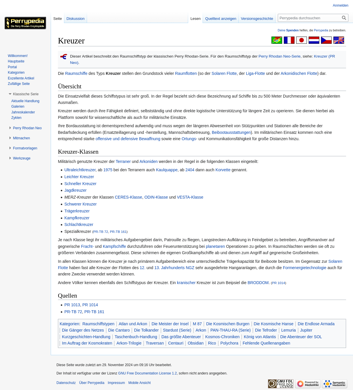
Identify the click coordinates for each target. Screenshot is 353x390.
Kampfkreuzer (76, 218)
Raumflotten (186, 73)
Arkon (201, 330)
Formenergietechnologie (304, 267)
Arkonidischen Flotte (299, 73)
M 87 (197, 323)
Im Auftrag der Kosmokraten (87, 343)
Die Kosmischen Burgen (227, 323)
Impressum (116, 383)
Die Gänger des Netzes (83, 330)
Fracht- (87, 246)
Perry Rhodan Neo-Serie (279, 56)
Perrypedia (321, 30)
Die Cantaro (119, 330)
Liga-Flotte (255, 73)
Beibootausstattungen (231, 132)
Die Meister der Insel (170, 323)
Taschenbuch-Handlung (136, 336)
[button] (26, 94)
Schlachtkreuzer (78, 224)
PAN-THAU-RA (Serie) (230, 330)
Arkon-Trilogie (128, 343)
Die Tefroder (266, 330)
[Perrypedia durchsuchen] (313, 18)
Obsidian (195, 343)
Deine (288, 30)
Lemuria (288, 330)
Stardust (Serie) (177, 330)
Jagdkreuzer (75, 190)
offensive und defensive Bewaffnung (128, 138)
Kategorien (69, 323)
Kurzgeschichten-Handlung (86, 336)
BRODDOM (258, 282)
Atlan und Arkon (133, 323)
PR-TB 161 (118, 231)
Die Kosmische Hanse (274, 323)
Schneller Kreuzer (80, 183)
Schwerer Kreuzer (80, 204)
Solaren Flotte (224, 73)
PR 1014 (278, 283)
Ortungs (189, 138)
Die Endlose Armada (316, 323)
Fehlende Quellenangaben (266, 343)
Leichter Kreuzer (79, 176)
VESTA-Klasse (190, 197)
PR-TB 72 (100, 231)
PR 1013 (72, 305)
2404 (189, 170)
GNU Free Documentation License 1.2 (147, 373)
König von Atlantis (260, 336)
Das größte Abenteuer (181, 336)
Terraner (123, 161)
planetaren (215, 246)
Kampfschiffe (114, 246)
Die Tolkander (146, 330)
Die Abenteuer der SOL (301, 336)
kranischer (186, 282)
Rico (212, 343)
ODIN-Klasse (156, 197)
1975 (107, 170)
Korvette (223, 170)
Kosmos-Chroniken (222, 336)
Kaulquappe (167, 170)
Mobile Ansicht (139, 383)
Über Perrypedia (91, 383)
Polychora (229, 343)
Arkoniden (148, 161)
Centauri (175, 343)
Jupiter (306, 330)
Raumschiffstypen (98, 323)
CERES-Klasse (128, 197)
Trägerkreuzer (76, 211)
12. (142, 267)
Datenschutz (66, 383)
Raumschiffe (76, 73)
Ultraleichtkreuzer (79, 170)
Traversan (155, 343)
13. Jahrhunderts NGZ (174, 267)
